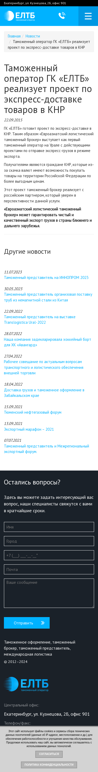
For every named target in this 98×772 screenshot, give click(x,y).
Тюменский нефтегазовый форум (32, 412)
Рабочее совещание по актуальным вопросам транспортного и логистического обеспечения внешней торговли (43, 367)
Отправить (23, 622)
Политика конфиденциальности (49, 764)
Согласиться (49, 754)
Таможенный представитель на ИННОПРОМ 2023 (46, 277)
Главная (14, 36)
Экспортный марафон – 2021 (29, 429)
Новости (33, 36)
